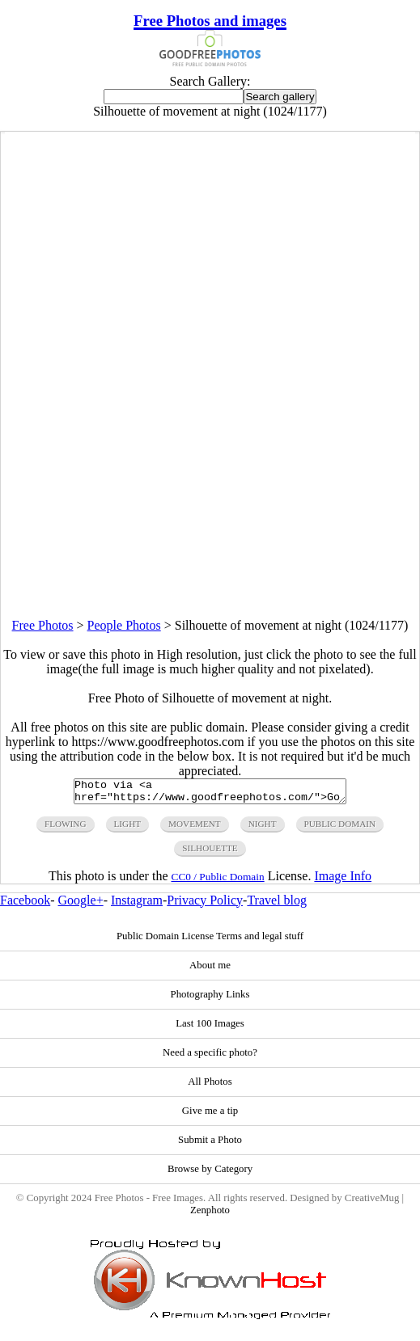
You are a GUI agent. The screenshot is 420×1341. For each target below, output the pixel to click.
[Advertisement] (210, 505)
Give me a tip (210, 1115)
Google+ (81, 905)
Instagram (137, 905)
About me (210, 970)
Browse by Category (210, 1173)
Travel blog (277, 905)
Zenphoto (210, 1215)
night (262, 828)
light (128, 828)
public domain (340, 828)
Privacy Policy (205, 905)
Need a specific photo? (210, 1057)
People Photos (124, 625)
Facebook (25, 905)
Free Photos (43, 625)
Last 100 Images (210, 1028)
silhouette (209, 853)
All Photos (209, 1086)
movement (194, 828)
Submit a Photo (210, 1144)
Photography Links (210, 999)
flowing (66, 828)
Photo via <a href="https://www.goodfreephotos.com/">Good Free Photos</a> (210, 793)
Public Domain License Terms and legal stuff (210, 941)
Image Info (342, 881)
